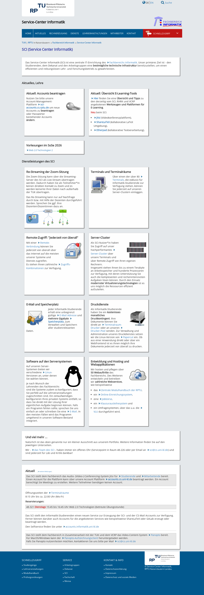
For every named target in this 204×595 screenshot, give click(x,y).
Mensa (67, 581)
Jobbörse (107, 399)
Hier (96, 98)
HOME (28, 33)
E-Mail (73, 411)
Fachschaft (69, 577)
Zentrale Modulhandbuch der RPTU (121, 390)
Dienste (75, 33)
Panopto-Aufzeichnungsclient (81, 538)
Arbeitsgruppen (71, 565)
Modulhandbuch (31, 573)
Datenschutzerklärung (116, 568)
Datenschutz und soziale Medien (120, 577)
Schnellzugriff (166, 33)
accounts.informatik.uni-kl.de (82, 526)
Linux (48, 372)
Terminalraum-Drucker (106, 326)
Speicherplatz (56, 321)
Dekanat (68, 568)
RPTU (30, 42)
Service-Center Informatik (43, 22)
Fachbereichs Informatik (123, 62)
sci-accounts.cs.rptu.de (37, 106)
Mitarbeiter (117, 33)
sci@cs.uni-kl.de (159, 450)
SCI (66, 573)
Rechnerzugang (58, 33)
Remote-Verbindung (38, 244)
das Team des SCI (44, 450)
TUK (24, 42)
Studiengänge (30, 565)
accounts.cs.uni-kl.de (120, 479)
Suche (168, 2)
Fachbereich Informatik (63, 42)
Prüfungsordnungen (33, 577)
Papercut (128, 337)
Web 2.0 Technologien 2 (41, 150)
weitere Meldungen (46, 471)
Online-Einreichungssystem (116, 394)
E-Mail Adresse (68, 315)
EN (152, 2)
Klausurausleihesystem (114, 403)
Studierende (128, 476)
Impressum (110, 573)
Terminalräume (60, 492)
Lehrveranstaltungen (94, 33)
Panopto (155, 535)
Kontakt (131, 33)
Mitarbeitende (152, 476)
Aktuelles (40, 33)
